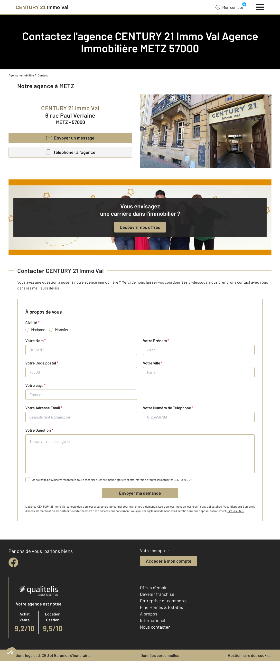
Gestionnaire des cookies (249, 655)
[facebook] (13, 562)
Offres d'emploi (154, 587)
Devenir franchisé (157, 594)
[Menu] (260, 6)
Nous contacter (155, 627)
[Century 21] (42, 7)
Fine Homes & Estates (161, 607)
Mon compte (229, 7)
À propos (148, 613)
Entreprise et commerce (164, 600)
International (152, 620)
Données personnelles (159, 655)
